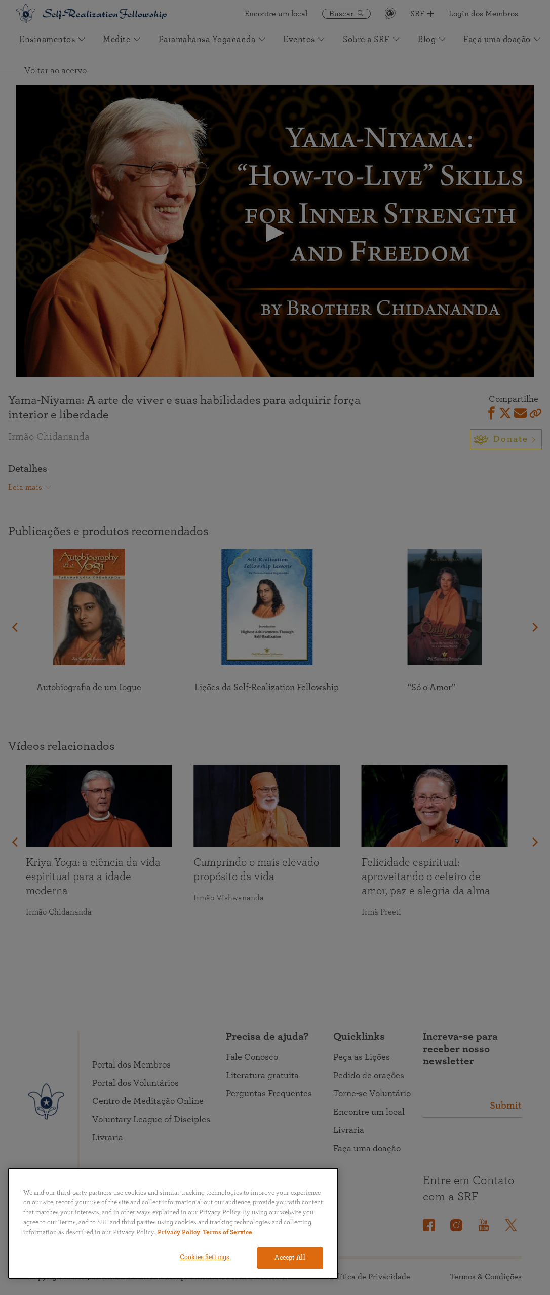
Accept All (289, 1257)
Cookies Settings (204, 1257)
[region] (173, 1223)
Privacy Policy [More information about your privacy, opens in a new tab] (179, 1232)
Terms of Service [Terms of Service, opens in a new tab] (227, 1232)
